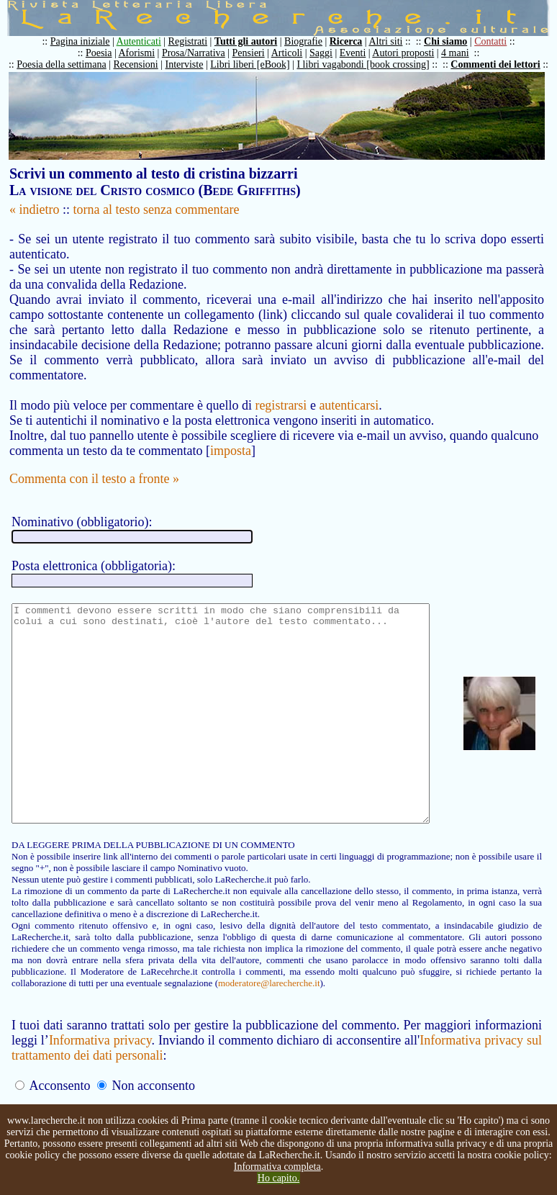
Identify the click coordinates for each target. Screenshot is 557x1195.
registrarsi (281, 390)
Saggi (328, 53)
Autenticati (146, 41)
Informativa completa (277, 1166)
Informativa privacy (102, 1068)
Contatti (497, 41)
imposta (230, 435)
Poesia (106, 53)
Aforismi (144, 53)
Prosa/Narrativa (200, 53)
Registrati (195, 41)
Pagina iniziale (87, 41)
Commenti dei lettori (502, 64)
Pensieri (256, 53)
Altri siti (392, 41)
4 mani (462, 53)
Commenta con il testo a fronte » (94, 463)
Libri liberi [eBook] (256, 64)
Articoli (294, 53)
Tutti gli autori (253, 41)
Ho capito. (278, 1178)
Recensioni (143, 64)
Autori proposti (410, 53)
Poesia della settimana (68, 64)
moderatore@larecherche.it (116, 1011)
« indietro (34, 209)
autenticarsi (349, 390)
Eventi (360, 53)
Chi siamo (452, 41)
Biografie (310, 41)
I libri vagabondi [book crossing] (370, 64)
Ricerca (353, 41)
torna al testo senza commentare (156, 209)
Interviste (192, 64)
